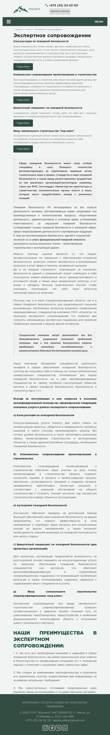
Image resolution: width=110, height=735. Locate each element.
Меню (55, 22)
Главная (18, 30)
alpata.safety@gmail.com (69, 720)
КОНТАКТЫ (78, 703)
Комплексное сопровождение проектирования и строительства (55, 75)
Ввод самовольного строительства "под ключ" (43, 131)
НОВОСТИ (61, 703)
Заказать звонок (60, 11)
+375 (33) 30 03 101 (63, 5)
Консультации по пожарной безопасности (41, 41)
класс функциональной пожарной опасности (58, 239)
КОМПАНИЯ (30, 703)
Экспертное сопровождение (48, 30)
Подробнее (23, 67)
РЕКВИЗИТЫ (55, 706)
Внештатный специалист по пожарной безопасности (47, 108)
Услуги (28, 30)
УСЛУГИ (46, 703)
